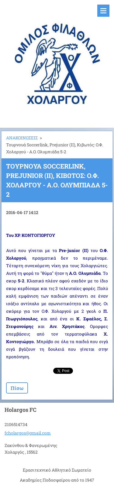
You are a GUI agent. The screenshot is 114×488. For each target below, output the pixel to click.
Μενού (103, 11)
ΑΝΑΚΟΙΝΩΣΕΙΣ (22, 138)
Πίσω (17, 388)
